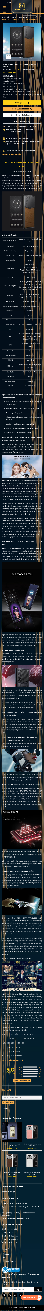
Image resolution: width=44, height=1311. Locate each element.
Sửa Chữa (5, 1254)
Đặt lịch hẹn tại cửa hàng (22, 115)
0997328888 (22, 109)
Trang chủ (5, 17)
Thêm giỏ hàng (22, 103)
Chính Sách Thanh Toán (11, 1243)
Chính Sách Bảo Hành (10, 1239)
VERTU (13, 17)
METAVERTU (23, 17)
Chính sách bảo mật (9, 1229)
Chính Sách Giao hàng (10, 1236)
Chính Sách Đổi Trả (9, 1232)
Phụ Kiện (5, 1258)
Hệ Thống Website (9, 1261)
